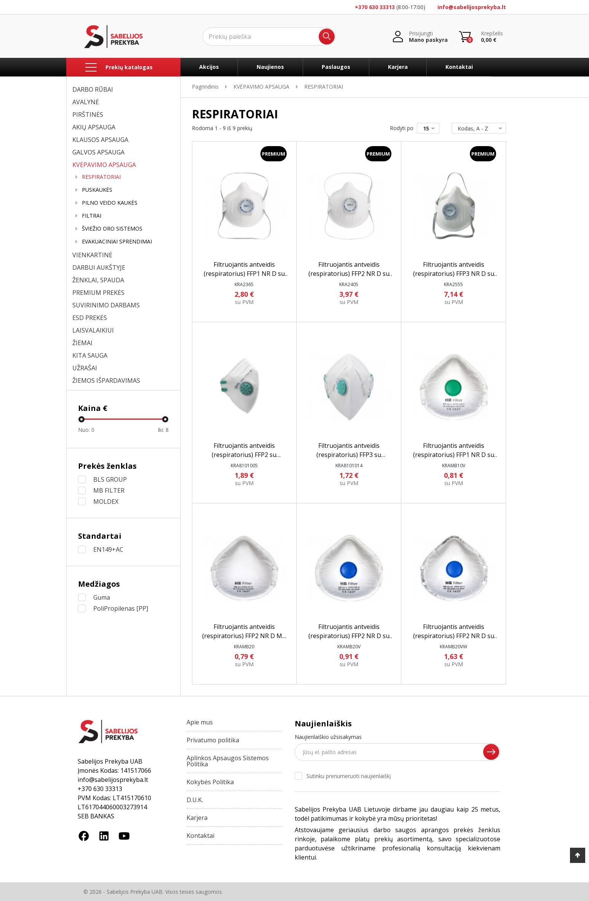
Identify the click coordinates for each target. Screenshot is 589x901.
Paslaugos (336, 66)
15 (430, 128)
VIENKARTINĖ (92, 255)
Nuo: (86, 430)
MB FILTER (109, 490)
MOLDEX (105, 501)
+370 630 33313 (375, 7)
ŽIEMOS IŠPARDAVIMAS (106, 380)
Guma (101, 597)
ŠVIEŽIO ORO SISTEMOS (112, 228)
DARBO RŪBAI (92, 89)
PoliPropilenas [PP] (120, 608)
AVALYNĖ (85, 102)
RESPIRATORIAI (101, 177)
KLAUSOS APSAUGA (100, 140)
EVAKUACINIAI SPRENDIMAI (117, 241)
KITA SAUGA (89, 355)
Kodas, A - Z (477, 128)
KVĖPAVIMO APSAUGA (104, 165)
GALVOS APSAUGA (98, 152)
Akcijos (209, 66)
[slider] (81, 419)
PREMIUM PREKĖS (98, 293)
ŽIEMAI (82, 343)
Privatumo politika (213, 740)
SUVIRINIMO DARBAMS (106, 305)
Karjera (398, 66)
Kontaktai (459, 66)
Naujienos (270, 66)
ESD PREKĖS (89, 318)
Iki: (163, 430)
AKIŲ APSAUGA (93, 127)
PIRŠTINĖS (87, 114)
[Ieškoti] (269, 36)
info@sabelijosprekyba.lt (471, 7)
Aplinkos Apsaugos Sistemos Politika (228, 761)
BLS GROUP (110, 479)
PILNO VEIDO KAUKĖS (109, 202)
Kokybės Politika (210, 782)
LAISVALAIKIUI (93, 330)
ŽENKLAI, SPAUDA (98, 280)
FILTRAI (91, 215)
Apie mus (200, 722)
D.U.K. (195, 800)
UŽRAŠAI (84, 368)
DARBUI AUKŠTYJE (98, 267)
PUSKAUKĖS (97, 190)
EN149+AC (108, 549)
